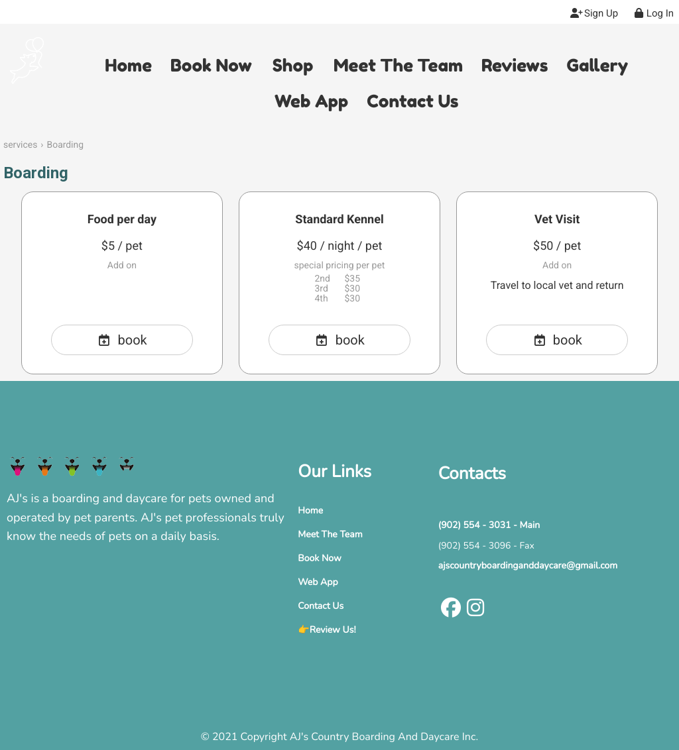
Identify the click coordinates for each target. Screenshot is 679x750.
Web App (318, 582)
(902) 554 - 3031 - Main (489, 525)
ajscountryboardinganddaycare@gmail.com (528, 565)
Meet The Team (330, 534)
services (20, 145)
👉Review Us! (326, 629)
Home (310, 510)
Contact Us (320, 606)
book (122, 340)
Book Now (319, 558)
